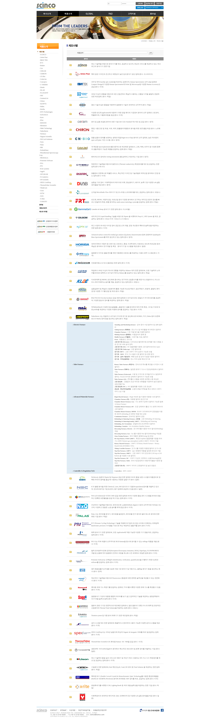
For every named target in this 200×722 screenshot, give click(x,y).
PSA (41, 163)
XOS (42, 196)
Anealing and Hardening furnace (125, 325)
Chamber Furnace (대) (122, 399)
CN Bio (42, 76)
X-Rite (42, 199)
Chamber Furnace (120, 332)
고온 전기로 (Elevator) (122, 342)
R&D (110, 13)
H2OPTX (43, 104)
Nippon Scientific (46, 136)
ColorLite (43, 79)
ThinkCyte (43, 188)
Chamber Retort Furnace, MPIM (125, 411)
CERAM (43, 71)
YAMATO (43, 201)
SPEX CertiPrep (45, 182)
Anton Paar (44, 57)
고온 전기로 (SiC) (120, 347)
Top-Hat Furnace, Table (122, 460)
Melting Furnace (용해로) (123, 334)
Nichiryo (43, 134)
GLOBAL (89, 13)
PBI (41, 147)
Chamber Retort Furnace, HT (124, 406)
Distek (42, 87)
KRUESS (43, 123)
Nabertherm (44, 131)
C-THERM (44, 85)
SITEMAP (63, 710)
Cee (41, 68)
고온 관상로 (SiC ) (121, 386)
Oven (116, 339)
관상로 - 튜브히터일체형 (123, 389)
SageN (42, 171)
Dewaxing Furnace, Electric (123, 429)
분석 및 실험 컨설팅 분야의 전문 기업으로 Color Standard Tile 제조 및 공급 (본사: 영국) (122, 122)
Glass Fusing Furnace (121, 436)
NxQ (41, 142)
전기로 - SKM (119, 354)
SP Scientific (44, 180)
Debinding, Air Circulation (123, 424)
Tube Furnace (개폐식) (122, 369)
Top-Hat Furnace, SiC (122, 458)
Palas (42, 145)
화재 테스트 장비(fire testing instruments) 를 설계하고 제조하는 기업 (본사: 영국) (119, 157)
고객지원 (132, 13)
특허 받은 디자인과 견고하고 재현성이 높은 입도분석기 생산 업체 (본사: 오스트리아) (122, 74)
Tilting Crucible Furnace (123, 448)
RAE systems (44, 169)
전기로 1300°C (119, 352)
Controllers (118, 471)
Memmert (43, 126)
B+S (41, 63)
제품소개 (68, 13)
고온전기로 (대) (120, 465)
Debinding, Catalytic (121, 426)
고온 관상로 (118, 381)
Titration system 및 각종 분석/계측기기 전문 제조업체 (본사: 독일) (114, 615)
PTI (41, 166)
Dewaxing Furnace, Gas (122, 433)
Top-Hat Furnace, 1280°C (123, 451)
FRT (41, 96)
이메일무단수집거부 (99, 710)
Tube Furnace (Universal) (123, 374)
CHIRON (43, 74)
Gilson (42, 101)
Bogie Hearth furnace (121, 397)
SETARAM (44, 174)
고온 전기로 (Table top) (122, 349)
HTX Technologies (46, 112)
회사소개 (47, 13)
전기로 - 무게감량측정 (122, 359)
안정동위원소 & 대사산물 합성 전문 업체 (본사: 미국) (110, 263)
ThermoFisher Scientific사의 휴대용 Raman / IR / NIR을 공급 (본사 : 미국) (117, 642)
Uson (42, 191)
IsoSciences (44, 115)
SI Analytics (44, 177)
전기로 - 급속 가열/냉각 (122, 356)
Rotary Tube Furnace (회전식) (124, 364)
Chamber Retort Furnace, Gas (124, 402)
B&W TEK (44, 60)
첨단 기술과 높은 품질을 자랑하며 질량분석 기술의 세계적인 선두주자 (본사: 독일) (121, 105)
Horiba (42, 109)
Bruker (42, 65)
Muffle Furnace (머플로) (123, 337)
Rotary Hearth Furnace (122, 443)
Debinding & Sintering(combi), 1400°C (127, 421)
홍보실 (153, 13)
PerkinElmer (44, 150)
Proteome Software (46, 161)
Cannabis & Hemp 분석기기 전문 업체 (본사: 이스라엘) (110, 209)
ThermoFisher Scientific (48, 185)
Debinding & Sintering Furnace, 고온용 (127, 419)
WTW (42, 193)
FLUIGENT (44, 93)
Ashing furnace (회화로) (122, 329)
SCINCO (43, 55)
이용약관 (72, 710)
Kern (42, 117)
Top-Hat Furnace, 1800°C (123, 453)
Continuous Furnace (121, 416)
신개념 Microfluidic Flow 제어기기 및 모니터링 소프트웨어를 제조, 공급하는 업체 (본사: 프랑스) (125, 192)
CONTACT (53, 710)
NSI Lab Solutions (46, 139)
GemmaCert (44, 98)
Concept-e (43, 82)
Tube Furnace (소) (120, 379)
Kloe (41, 120)
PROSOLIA (44, 158)
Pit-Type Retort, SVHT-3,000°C (125, 438)
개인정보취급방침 (84, 710)
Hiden (42, 106)
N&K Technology (46, 128)
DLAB (42, 90)
